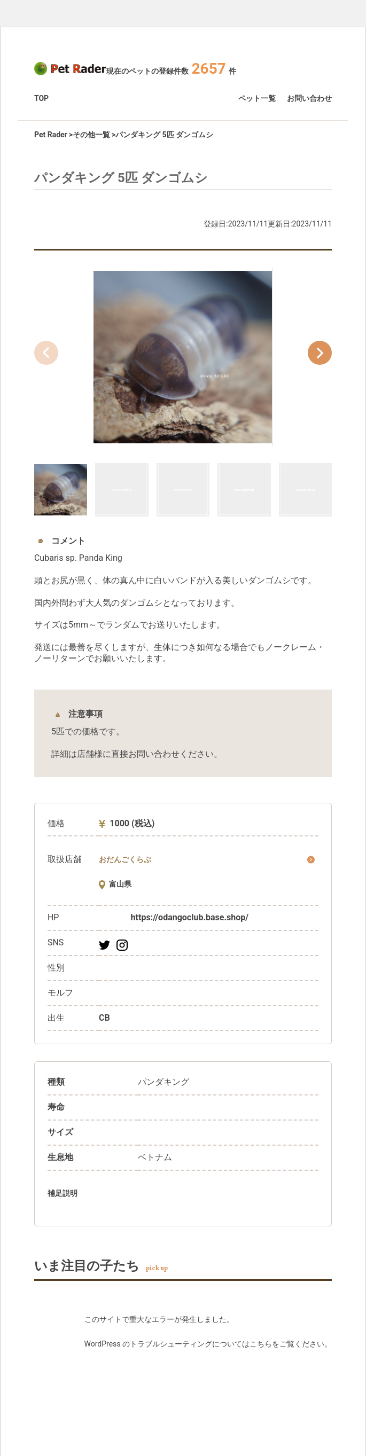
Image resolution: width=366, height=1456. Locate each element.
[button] (320, 353)
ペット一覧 (257, 98)
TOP (41, 98)
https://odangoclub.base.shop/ (190, 917)
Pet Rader (50, 134)
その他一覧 (91, 134)
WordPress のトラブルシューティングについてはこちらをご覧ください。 (208, 1344)
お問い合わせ (309, 98)
